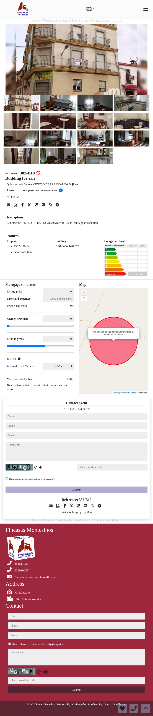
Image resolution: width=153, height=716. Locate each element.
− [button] (84, 298)
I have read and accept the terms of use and (32, 479)
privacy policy (49, 479)
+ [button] (84, 293)
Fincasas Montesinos (45, 704)
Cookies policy (79, 704)
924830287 (83, 409)
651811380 (69, 409)
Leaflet (116, 393)
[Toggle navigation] (145, 8)
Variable (29, 366)
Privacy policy (64, 704)
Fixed (13, 366)
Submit (76, 489)
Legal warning (95, 704)
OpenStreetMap (129, 393)
